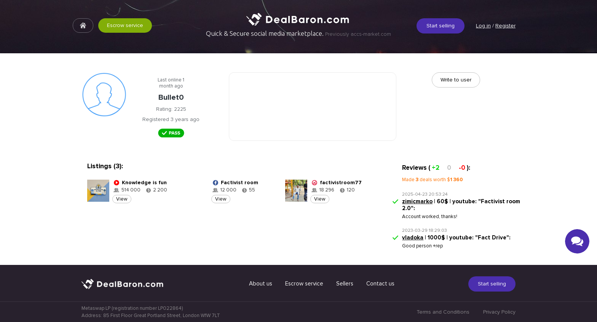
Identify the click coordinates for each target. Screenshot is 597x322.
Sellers (344, 283)
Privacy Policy (499, 312)
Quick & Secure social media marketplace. (298, 33)
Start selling (440, 25)
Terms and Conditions (443, 312)
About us (260, 283)
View (122, 199)
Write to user (456, 80)
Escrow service (125, 25)
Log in (483, 25)
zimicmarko (417, 201)
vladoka (412, 237)
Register (505, 25)
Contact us (380, 283)
